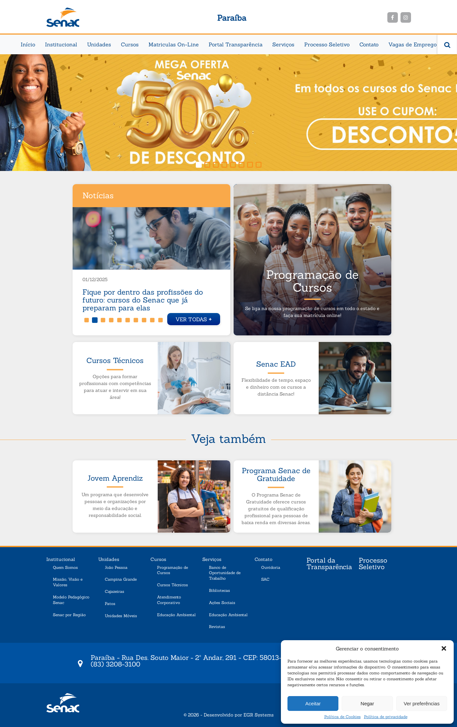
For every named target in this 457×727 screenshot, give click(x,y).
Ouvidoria (270, 567)
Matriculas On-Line (174, 44)
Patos (110, 603)
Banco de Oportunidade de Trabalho (224, 573)
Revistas (217, 626)
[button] (444, 648)
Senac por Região (69, 614)
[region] (228, 112)
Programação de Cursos (172, 570)
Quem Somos (65, 567)
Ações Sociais (222, 602)
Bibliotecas (219, 590)
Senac (62, 17)
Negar (367, 703)
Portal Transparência (236, 44)
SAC (265, 579)
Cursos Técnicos (172, 584)
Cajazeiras (114, 591)
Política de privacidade (385, 716)
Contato (368, 44)
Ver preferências (422, 703)
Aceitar (313, 703)
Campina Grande (121, 579)
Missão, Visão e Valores (67, 582)
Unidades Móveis (121, 615)
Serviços (283, 44)
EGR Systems (258, 715)
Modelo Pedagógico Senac (71, 599)
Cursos (130, 44)
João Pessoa (116, 567)
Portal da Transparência (329, 564)
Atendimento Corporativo (169, 599)
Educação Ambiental (176, 614)
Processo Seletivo (327, 44)
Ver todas (193, 318)
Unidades (99, 44)
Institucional (61, 44)
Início (28, 44)
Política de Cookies (342, 716)
